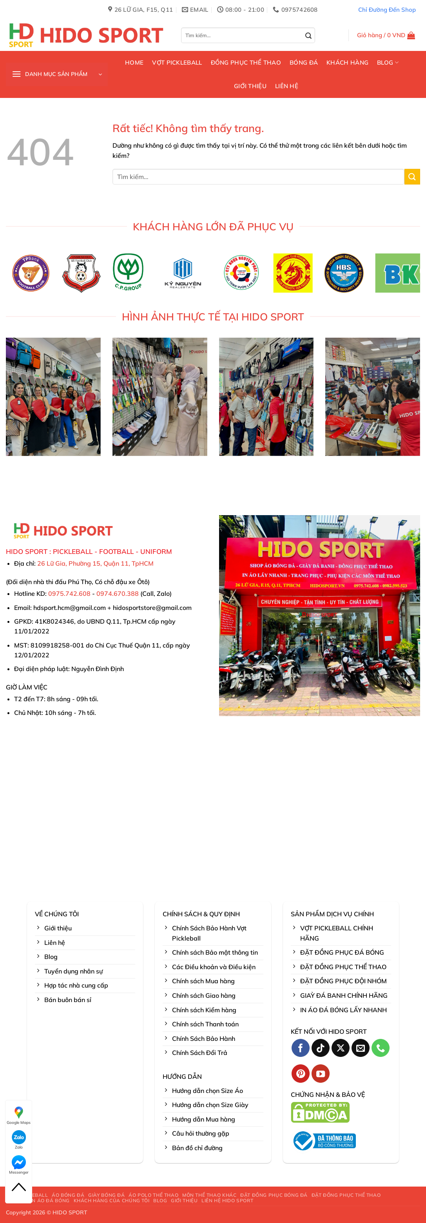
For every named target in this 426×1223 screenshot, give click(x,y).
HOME (134, 62)
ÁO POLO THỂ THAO (153, 1195)
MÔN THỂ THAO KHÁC (209, 1195)
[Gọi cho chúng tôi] (381, 1048)
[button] (386, 35)
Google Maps (19, 1115)
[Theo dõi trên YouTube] (321, 1073)
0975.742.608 (69, 593)
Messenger (19, 1165)
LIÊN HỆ (286, 86)
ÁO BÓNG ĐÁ (68, 1195)
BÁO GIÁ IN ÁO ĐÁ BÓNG (39, 1200)
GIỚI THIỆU (250, 86)
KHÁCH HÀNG (347, 62)
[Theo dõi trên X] (341, 1048)
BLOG (388, 63)
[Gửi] (308, 36)
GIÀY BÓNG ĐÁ (106, 1195)
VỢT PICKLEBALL (177, 62)
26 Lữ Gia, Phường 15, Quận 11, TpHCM (95, 563)
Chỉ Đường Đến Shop (387, 9)
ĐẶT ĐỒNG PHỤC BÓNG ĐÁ (274, 1195)
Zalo (19, 1140)
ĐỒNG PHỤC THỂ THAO (246, 62)
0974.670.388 (117, 593)
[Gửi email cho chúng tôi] (361, 1048)
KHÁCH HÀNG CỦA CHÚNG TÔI (112, 1200)
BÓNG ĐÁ (304, 62)
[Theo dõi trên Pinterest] (301, 1073)
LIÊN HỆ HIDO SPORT (227, 1200)
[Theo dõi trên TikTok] (321, 1048)
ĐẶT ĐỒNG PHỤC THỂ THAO (346, 1195)
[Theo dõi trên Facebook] (301, 1048)
